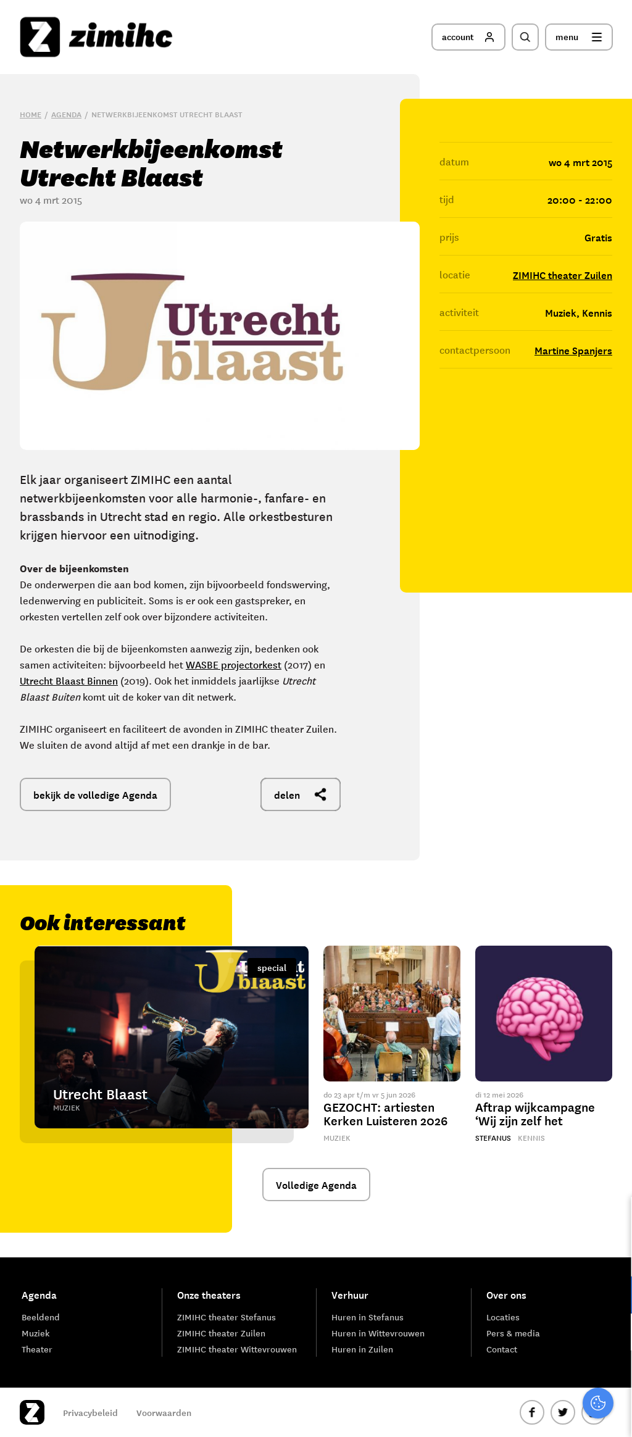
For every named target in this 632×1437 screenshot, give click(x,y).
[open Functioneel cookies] (612, 1296)
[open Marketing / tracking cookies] (612, 1333)
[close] (613, 1219)
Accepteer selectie (527, 1414)
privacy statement (571, 1254)
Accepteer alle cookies (527, 1378)
